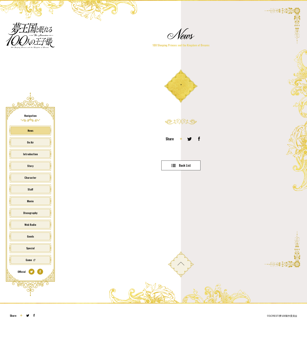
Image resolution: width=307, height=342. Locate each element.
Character (30, 190)
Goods (30, 249)
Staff (30, 202)
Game (29, 273)
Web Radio (30, 237)
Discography (30, 226)
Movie (30, 214)
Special (30, 261)
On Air (30, 155)
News (30, 143)
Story (30, 179)
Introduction (30, 167)
